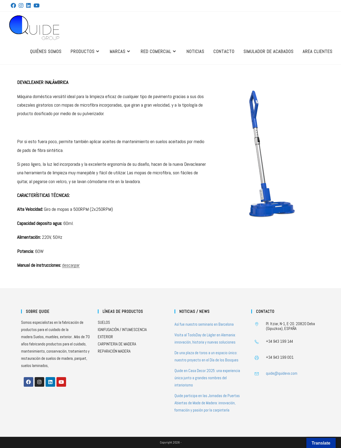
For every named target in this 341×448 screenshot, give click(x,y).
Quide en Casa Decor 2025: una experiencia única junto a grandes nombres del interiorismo (207, 378)
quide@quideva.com (281, 373)
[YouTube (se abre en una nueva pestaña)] (36, 5)
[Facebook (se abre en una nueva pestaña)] (14, 5)
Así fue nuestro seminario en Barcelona (204, 324)
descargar (71, 265)
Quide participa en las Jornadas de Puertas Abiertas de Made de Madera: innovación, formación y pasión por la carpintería (207, 403)
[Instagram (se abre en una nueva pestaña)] (21, 5)
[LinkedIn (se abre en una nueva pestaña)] (28, 5)
